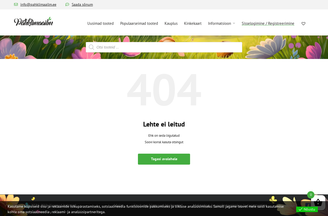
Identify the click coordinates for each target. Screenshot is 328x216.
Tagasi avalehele (164, 159)
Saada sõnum (82, 4)
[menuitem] (100, 23)
